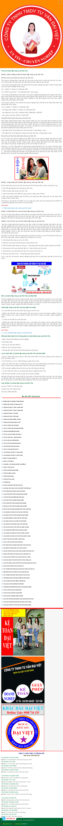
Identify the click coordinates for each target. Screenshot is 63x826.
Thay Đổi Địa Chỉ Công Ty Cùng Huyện (12, 452)
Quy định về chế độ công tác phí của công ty (14, 548)
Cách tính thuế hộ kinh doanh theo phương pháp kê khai (18, 598)
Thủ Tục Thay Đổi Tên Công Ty (10, 449)
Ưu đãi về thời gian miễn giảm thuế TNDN (13, 497)
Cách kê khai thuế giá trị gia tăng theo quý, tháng (16, 557)
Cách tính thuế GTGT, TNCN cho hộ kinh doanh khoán (16, 604)
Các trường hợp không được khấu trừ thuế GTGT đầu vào (18, 568)
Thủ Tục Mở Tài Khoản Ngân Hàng (11, 443)
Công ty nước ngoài (8, 467)
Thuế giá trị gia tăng (8, 479)
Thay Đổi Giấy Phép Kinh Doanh (10, 446)
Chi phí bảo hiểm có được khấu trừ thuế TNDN (14, 518)
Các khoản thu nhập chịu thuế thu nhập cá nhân (15, 533)
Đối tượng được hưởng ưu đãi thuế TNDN (13, 491)
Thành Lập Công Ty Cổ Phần (10, 413)
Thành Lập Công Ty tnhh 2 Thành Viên (12, 410)
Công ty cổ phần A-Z (8, 461)
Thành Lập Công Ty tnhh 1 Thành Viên (12, 407)
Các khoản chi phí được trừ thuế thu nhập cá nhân (16, 536)
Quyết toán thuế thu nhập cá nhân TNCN (13, 539)
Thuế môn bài (6, 482)
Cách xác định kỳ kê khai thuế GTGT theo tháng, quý (16, 559)
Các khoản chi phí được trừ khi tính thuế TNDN (15, 512)
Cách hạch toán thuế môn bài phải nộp (13, 583)
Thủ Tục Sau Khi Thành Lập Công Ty (12, 434)
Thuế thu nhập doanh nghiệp (10, 470)
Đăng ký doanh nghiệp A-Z (9, 458)
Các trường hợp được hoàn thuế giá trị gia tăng (16, 574)
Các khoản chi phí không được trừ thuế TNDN (15, 524)
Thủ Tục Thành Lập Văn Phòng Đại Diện (12, 428)
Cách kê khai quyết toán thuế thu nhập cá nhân (15, 527)
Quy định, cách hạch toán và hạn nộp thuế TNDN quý (16, 488)
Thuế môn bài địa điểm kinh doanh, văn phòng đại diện (16, 586)
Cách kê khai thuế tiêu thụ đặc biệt (12, 592)
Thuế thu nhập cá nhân (8, 473)
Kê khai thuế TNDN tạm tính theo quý (12, 485)
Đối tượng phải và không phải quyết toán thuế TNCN (16, 545)
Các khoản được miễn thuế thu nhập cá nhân (14, 530)
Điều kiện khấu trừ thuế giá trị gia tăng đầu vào (15, 571)
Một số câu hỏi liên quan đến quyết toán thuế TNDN (16, 509)
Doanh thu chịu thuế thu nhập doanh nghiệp (14, 506)
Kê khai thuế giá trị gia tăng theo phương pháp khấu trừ (18, 551)
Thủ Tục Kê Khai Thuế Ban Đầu (10, 440)
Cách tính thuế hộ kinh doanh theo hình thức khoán (16, 601)
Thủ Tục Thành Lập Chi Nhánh (10, 425)
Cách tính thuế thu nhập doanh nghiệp (13, 500)
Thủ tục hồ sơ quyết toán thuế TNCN (12, 542)
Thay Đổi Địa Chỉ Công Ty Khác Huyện (12, 455)
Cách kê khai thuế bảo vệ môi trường (12, 595)
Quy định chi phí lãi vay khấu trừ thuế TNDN (14, 521)
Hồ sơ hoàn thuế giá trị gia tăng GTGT (13, 565)
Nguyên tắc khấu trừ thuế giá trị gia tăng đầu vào (16, 554)
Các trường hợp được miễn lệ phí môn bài (13, 580)
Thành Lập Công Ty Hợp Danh (10, 416)
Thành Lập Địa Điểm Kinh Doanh (10, 431)
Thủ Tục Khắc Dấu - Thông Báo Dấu (11, 437)
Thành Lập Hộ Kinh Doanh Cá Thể (11, 422)
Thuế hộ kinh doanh (8, 476)
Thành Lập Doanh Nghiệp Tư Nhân (11, 419)
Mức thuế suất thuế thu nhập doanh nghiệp (14, 503)
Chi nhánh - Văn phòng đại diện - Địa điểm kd (14, 464)
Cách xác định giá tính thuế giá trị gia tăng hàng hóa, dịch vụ (19, 562)
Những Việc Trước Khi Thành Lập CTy (12, 404)
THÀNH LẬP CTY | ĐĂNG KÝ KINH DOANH (12, 401)
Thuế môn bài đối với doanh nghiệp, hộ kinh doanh (16, 577)
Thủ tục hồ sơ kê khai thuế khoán (11, 589)
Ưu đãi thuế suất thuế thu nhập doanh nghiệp (14, 494)
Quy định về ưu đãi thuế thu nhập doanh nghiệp (15, 515)
